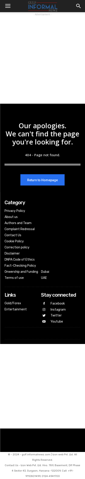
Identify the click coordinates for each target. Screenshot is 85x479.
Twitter (56, 315)
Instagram (58, 310)
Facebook (58, 303)
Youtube (57, 321)
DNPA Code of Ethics (20, 259)
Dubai (45, 272)
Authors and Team (18, 223)
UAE (44, 278)
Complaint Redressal (20, 229)
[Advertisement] (42, 59)
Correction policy (17, 247)
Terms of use (14, 278)
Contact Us (13, 235)
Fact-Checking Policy (20, 266)
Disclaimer (12, 253)
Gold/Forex (13, 303)
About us (11, 217)
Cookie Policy (14, 241)
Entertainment (16, 309)
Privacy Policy (15, 211)
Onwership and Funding (21, 272)
